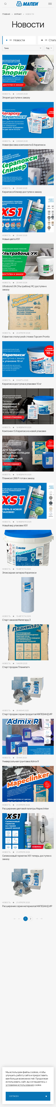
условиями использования (20, 1085)
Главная (6, 14)
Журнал (18, 14)
